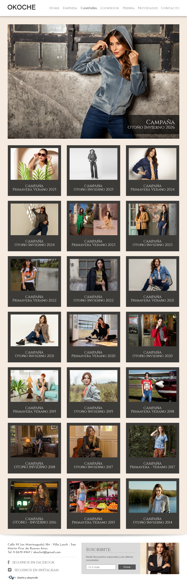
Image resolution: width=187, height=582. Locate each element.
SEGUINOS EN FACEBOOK (31, 562)
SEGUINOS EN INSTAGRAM (33, 570)
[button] (20, 81)
